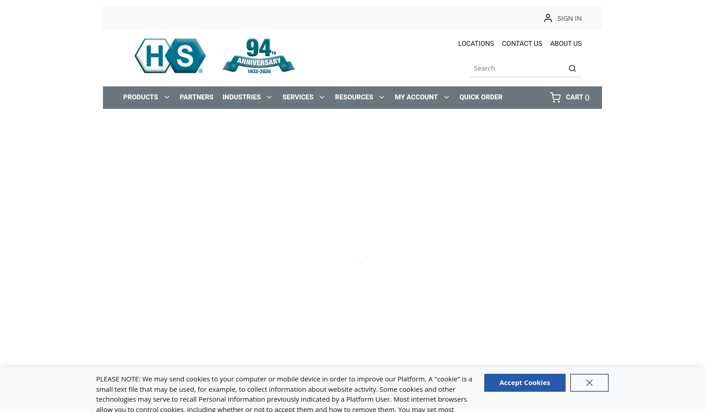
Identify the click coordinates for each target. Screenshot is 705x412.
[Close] (589, 383)
